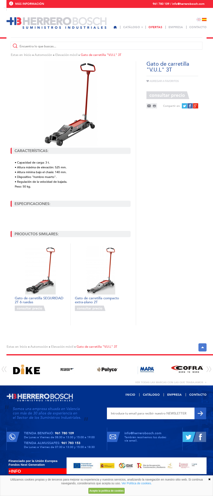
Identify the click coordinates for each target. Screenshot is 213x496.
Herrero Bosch (56, 23)
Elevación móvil (66, 55)
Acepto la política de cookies (106, 490)
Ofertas (155, 27)
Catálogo (131, 27)
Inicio (27, 55)
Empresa (175, 27)
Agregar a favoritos (162, 81)
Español (204, 19)
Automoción (43, 55)
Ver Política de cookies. (136, 483)
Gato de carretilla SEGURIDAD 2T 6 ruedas (39, 299)
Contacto (198, 27)
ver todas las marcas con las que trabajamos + (171, 382)
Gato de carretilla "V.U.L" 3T (101, 55)
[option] (26, 369)
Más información (29, 4)
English (199, 19)
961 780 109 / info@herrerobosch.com (178, 4)
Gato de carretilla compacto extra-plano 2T (97, 299)
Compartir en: (171, 106)
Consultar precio (30, 308)
